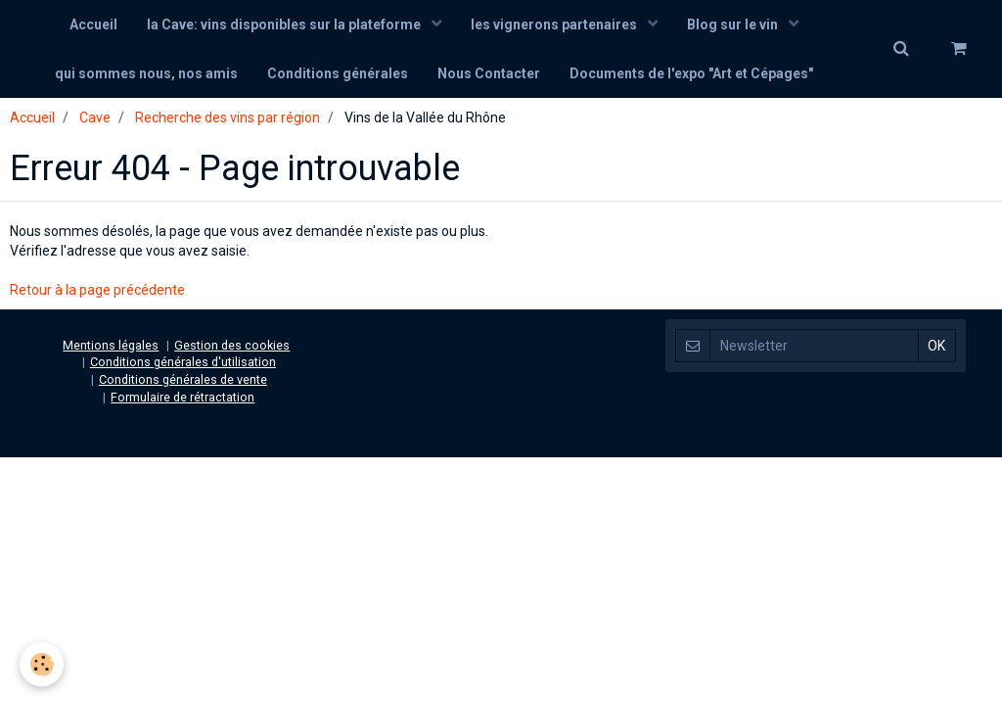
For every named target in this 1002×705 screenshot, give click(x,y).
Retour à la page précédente (97, 290)
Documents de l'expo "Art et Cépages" (691, 73)
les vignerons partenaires (555, 24)
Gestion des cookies (232, 345)
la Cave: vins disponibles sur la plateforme (285, 24)
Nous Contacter (488, 73)
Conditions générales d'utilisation (183, 361)
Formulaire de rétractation (182, 397)
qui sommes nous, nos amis (146, 73)
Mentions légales (111, 345)
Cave (95, 117)
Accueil (93, 24)
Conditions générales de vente (183, 379)
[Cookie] (42, 664)
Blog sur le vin (734, 24)
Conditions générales (337, 73)
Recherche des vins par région (227, 117)
